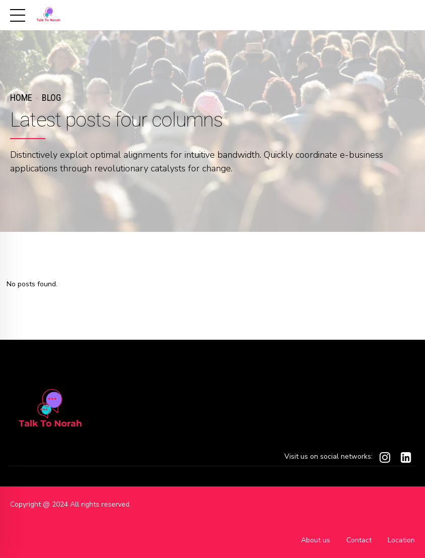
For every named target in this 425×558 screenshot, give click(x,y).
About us (315, 540)
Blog (51, 97)
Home (21, 97)
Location (401, 540)
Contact (359, 540)
